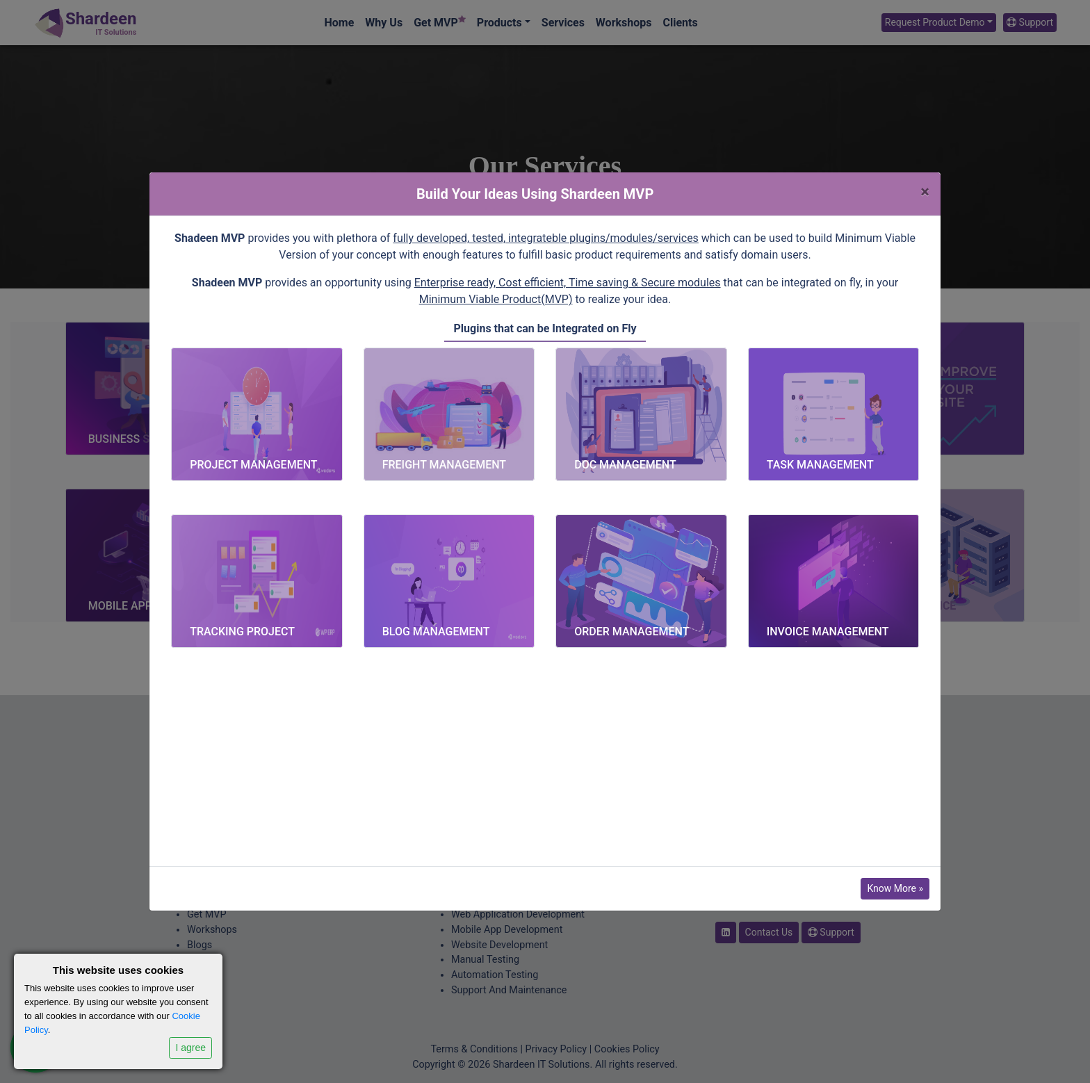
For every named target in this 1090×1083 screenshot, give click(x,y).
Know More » (895, 888)
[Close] (925, 191)
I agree (190, 1047)
